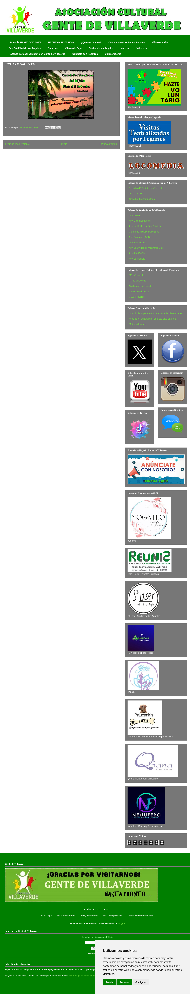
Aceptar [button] (110, 982)
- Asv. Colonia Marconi (139, 220)
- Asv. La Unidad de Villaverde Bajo (146, 248)
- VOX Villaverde (136, 296)
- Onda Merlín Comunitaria (141, 199)
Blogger (121, 923)
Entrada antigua (108, 144)
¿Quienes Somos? (91, 42)
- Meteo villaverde (137, 324)
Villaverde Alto (160, 42)
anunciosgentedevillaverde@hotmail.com (88, 975)
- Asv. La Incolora (136, 258)
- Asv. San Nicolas (137, 242)
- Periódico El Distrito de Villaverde (145, 188)
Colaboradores (113, 54)
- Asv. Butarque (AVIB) (139, 237)
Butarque (53, 48)
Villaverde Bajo (73, 48)
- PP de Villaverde (137, 280)
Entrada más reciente (17, 144)
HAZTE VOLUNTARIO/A (61, 42)
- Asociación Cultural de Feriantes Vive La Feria (152, 318)
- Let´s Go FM (135, 193)
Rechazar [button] (125, 982)
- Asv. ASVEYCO (136, 253)
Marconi (125, 48)
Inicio (64, 144)
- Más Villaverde (136, 275)
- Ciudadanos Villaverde (140, 286)
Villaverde (141, 48)
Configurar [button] (140, 982)
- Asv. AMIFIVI (135, 215)
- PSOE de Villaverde (138, 291)
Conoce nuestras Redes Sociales (126, 42)
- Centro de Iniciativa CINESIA (143, 231)
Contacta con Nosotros (85, 54)
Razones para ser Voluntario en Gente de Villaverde (37, 54)
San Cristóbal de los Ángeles (25, 48)
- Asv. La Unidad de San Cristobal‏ (145, 226)
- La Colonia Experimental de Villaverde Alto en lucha (155, 313)
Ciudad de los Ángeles (101, 48)
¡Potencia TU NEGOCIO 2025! (25, 42)
